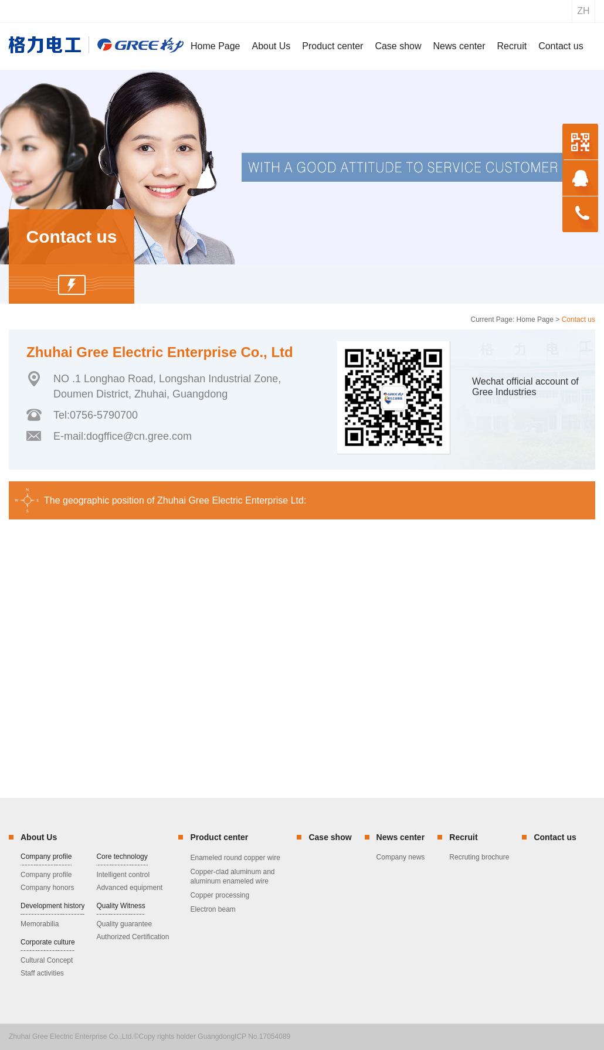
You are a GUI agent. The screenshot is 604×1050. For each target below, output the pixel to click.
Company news (400, 857)
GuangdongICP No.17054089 (244, 1036)
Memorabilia (40, 924)
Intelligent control (123, 875)
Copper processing (219, 895)
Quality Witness (120, 906)
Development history (52, 906)
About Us (39, 837)
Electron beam (212, 909)
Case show (329, 837)
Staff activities (42, 973)
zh (583, 11)
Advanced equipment (129, 888)
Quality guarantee (124, 924)
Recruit (463, 837)
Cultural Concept (47, 960)
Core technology (121, 856)
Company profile (46, 856)
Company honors (47, 888)
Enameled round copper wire (235, 858)
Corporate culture (48, 942)
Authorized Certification (132, 937)
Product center (219, 837)
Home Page (535, 319)
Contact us (555, 837)
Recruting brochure (479, 857)
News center (400, 837)
